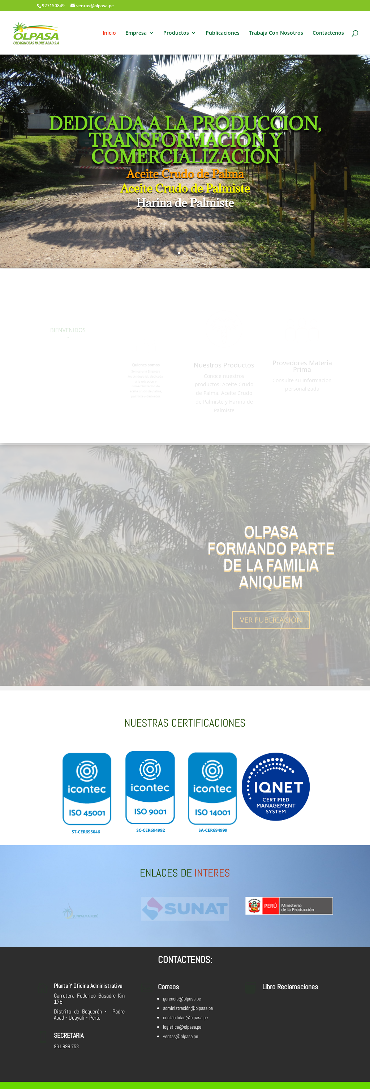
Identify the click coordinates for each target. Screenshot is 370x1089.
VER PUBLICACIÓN (271, 621)
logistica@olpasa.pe (182, 1027)
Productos (176, 33)
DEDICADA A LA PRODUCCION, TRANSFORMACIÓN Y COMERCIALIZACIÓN (185, 141)
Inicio (109, 33)
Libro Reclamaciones (290, 986)
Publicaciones (223, 33)
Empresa (136, 33)
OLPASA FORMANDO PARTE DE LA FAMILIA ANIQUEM (271, 557)
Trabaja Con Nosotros (276, 33)
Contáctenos (328, 33)
